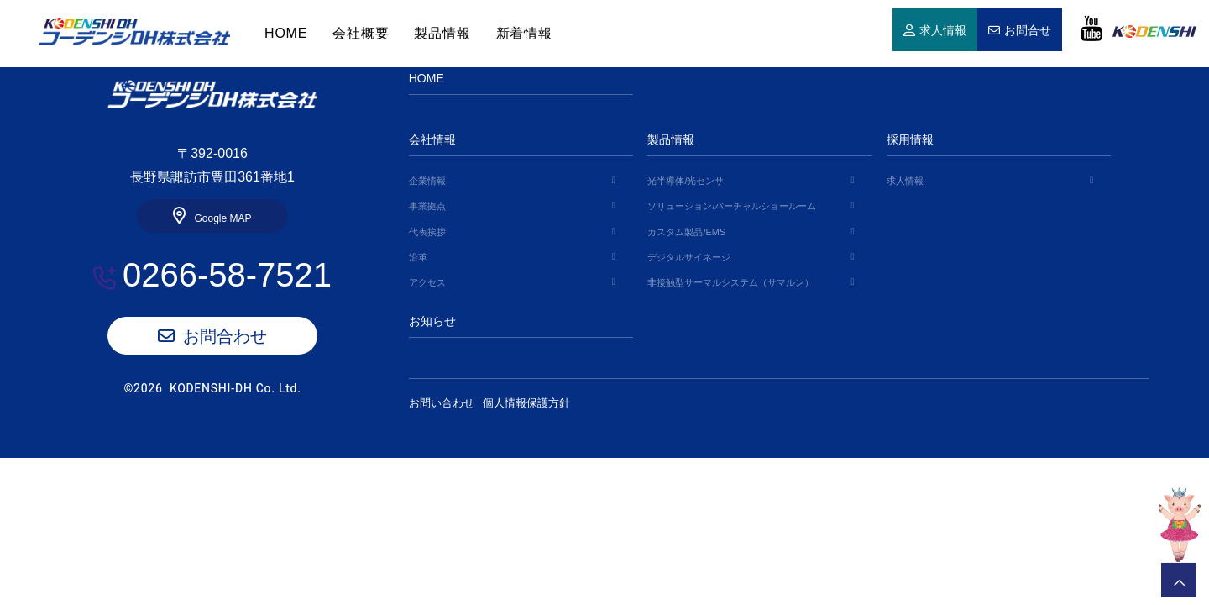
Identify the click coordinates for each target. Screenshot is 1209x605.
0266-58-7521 (227, 274)
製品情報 (442, 33)
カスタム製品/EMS (686, 232)
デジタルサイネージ (688, 257)
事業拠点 (427, 206)
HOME (134, 32)
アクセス (427, 282)
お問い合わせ (441, 403)
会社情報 (432, 139)
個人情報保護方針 (539, 403)
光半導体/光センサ (685, 181)
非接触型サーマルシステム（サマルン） (730, 282)
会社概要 (360, 33)
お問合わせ (225, 336)
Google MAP (222, 218)
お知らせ (432, 321)
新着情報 (524, 33)
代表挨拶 (427, 232)
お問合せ (1027, 31)
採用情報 (910, 139)
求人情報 (942, 31)
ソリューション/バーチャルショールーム (731, 206)
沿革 (418, 257)
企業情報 (427, 181)
